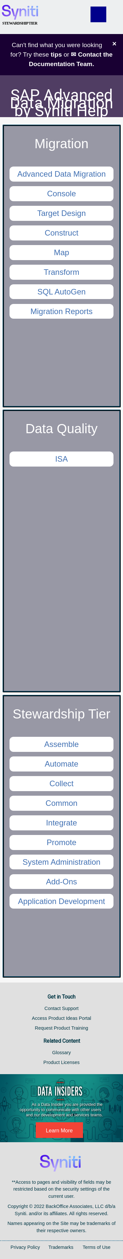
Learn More (59, 1130)
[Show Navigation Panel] (105, 14)
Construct (61, 232)
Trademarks (61, 1247)
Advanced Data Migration (61, 173)
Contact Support (62, 1008)
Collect (61, 783)
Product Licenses (61, 1062)
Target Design (61, 213)
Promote (61, 842)
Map (61, 252)
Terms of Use (97, 1247)
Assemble (61, 744)
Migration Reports (61, 311)
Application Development (61, 901)
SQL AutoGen (61, 291)
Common (61, 803)
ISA (61, 458)
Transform (61, 272)
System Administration (61, 862)
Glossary (61, 1052)
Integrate (61, 822)
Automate (61, 763)
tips (56, 54)
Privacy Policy (25, 1247)
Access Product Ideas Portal (61, 1018)
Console (61, 193)
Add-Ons (61, 881)
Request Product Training (61, 1028)
